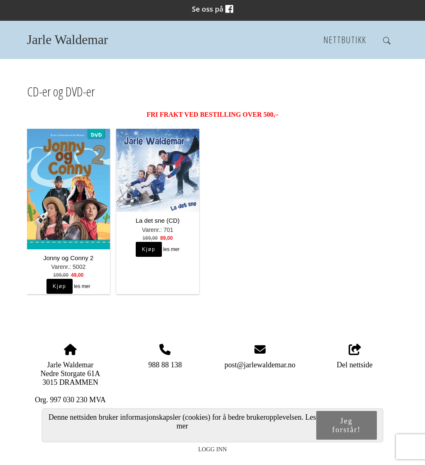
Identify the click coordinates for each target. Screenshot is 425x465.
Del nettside (354, 356)
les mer (82, 286)
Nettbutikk (344, 39)
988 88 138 (165, 365)
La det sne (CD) (158, 220)
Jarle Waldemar (67, 39)
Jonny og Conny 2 (68, 257)
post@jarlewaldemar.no (260, 365)
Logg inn (212, 449)
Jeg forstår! (346, 425)
